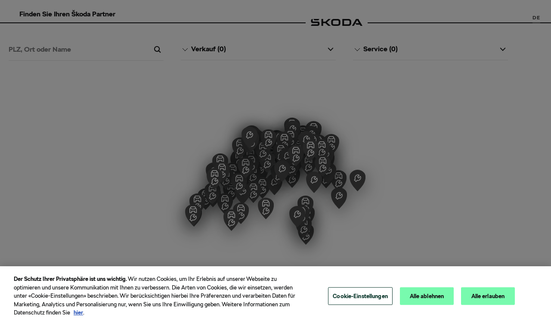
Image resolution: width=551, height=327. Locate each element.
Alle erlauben (488, 295)
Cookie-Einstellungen (360, 295)
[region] (275, 296)
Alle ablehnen (427, 295)
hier (78, 312)
